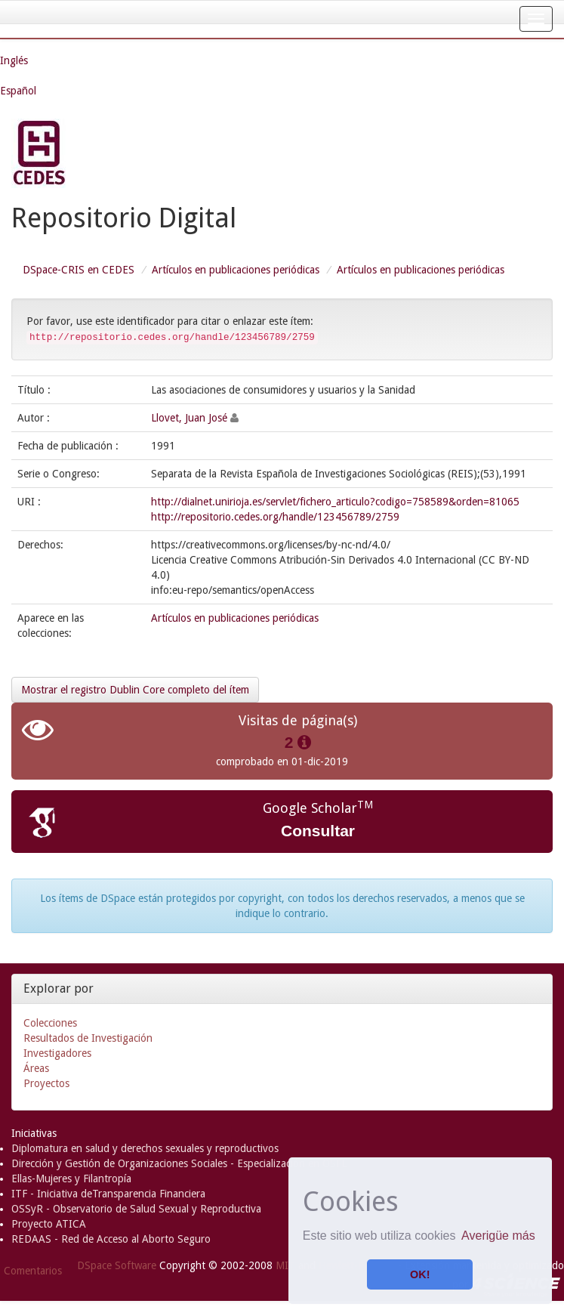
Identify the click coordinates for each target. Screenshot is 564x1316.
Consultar (318, 830)
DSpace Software (116, 1265)
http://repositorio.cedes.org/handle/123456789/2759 (275, 517)
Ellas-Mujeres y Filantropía (71, 1178)
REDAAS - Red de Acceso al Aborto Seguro (111, 1239)
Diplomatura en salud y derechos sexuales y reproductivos (145, 1148)
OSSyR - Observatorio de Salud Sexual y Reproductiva (136, 1209)
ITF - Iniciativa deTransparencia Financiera (108, 1194)
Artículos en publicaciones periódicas (235, 270)
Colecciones (50, 1023)
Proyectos (46, 1083)
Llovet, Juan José (189, 418)
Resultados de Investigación (88, 1038)
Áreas (36, 1068)
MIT (285, 1265)
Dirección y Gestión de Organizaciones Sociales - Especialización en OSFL (179, 1163)
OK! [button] (420, 1274)
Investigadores (57, 1053)
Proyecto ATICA (48, 1224)
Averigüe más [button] (498, 1235)
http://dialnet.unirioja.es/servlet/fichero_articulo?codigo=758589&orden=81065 (335, 502)
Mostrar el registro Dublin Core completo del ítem (135, 690)
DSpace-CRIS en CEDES (78, 270)
